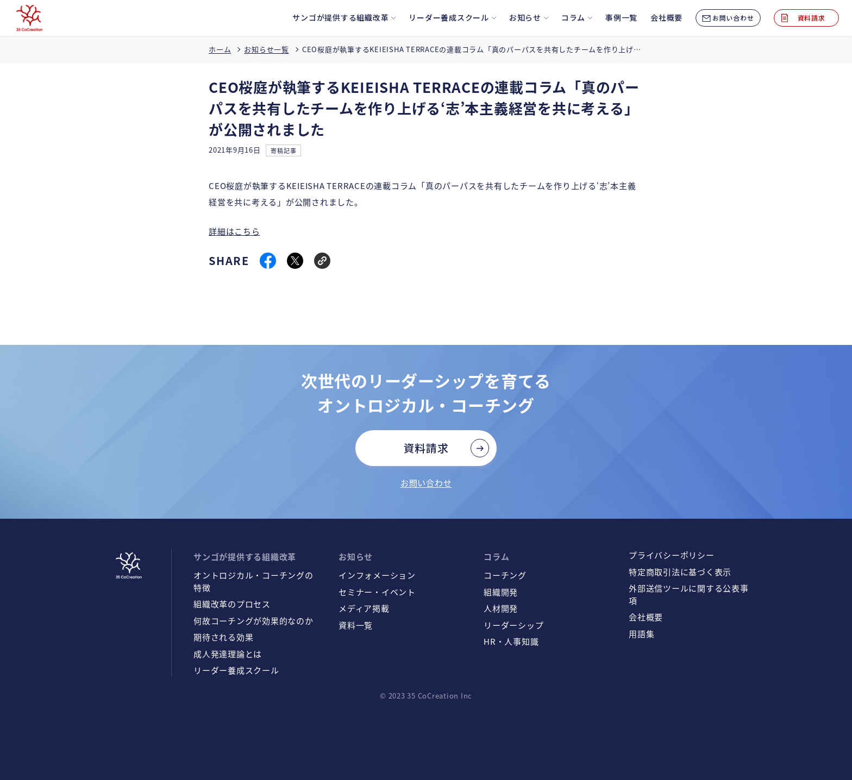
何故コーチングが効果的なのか (253, 620)
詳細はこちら (234, 231)
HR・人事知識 (511, 641)
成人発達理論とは (227, 653)
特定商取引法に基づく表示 (680, 571)
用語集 (641, 633)
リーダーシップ (513, 625)
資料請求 (426, 448)
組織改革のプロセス (232, 603)
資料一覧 (356, 625)
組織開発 (501, 591)
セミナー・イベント (377, 591)
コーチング (505, 575)
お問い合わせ (426, 482)
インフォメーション (377, 575)
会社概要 (646, 616)
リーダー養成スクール (236, 670)
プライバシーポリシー (672, 555)
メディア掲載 (364, 608)
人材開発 (501, 608)
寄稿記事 (283, 150)
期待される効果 (223, 637)
